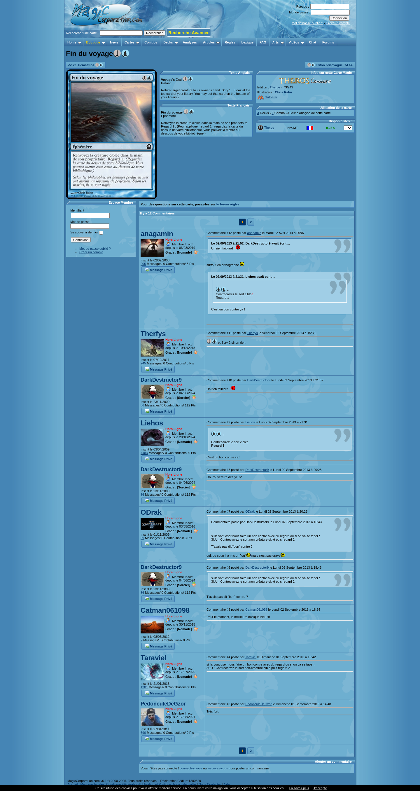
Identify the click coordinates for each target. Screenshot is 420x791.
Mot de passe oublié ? (307, 23)
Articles (211, 42)
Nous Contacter (210, 784)
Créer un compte (338, 23)
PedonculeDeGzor (163, 704)
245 (143, 363)
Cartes (132, 42)
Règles (230, 42)
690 (143, 732)
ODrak (151, 512)
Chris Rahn (283, 92)
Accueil (72, 784)
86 (142, 405)
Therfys (153, 334)
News (114, 42)
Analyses (190, 42)
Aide (226, 784)
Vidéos (296, 42)
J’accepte (320, 788)
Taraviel (154, 658)
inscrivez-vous (218, 768)
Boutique (95, 42)
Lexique (247, 42)
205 (143, 264)
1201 (144, 687)
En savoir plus (299, 788)
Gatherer (267, 97)
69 (142, 538)
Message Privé (158, 269)
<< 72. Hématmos (85, 65)
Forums (328, 42)
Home (74, 42)
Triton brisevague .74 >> (330, 65)
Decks (170, 42)
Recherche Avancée (188, 32)
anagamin (157, 234)
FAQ (263, 42)
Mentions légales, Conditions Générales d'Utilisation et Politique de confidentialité (138, 784)
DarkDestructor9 (161, 380)
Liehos (152, 423)
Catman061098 (165, 610)
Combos (150, 42)
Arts (278, 42)
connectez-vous (191, 768)
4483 (144, 453)
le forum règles (227, 204)
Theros (275, 87)
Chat (312, 42)
